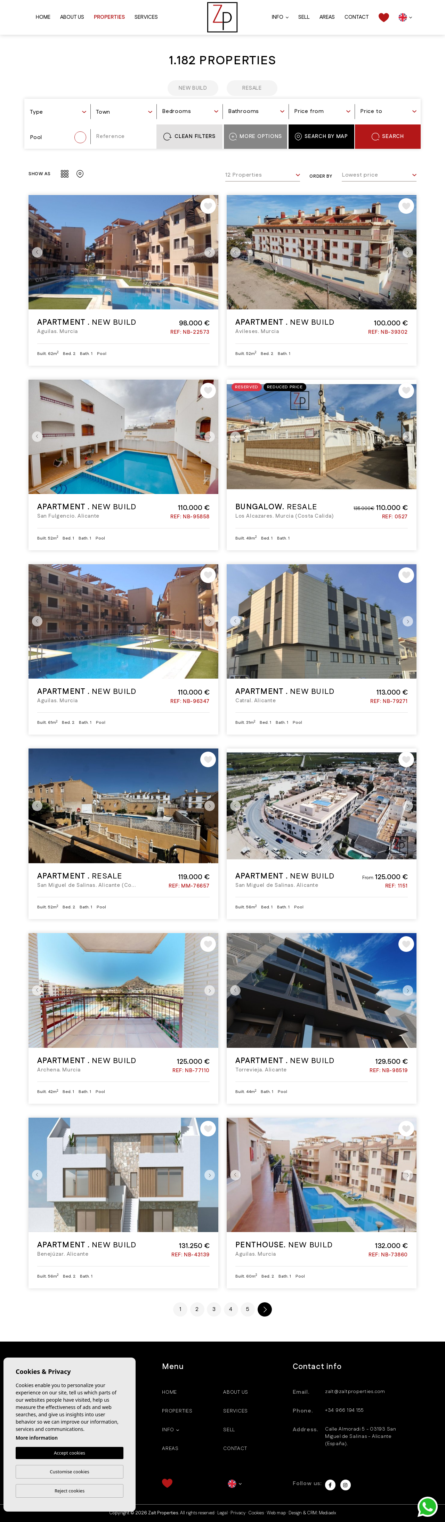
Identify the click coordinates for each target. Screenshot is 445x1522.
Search (388, 136)
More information (37, 1438)
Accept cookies (69, 1453)
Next (211, 252)
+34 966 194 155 (344, 1410)
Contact (357, 17)
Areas (327, 17)
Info (277, 17)
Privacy (237, 1513)
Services (146, 17)
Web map (276, 1513)
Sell (304, 17)
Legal (222, 1513)
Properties (109, 17)
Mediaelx (327, 1513)
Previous (35, 252)
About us (72, 17)
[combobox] (58, 112)
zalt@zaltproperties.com (355, 1391)
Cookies (256, 1513)
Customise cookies (69, 1471)
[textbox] (58, 112)
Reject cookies (69, 1491)
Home (43, 17)
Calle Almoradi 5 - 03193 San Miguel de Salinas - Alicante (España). (360, 1436)
